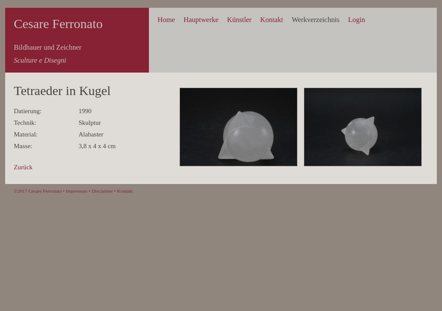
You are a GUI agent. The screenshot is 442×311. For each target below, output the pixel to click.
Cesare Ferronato (58, 23)
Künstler (239, 20)
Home (166, 20)
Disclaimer (102, 191)
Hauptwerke (200, 20)
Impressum (77, 191)
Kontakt (271, 20)
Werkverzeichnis (315, 20)
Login (356, 20)
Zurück (23, 167)
